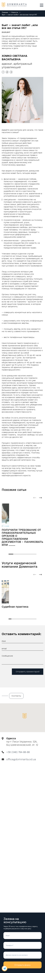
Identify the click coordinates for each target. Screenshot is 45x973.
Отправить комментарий (28, 672)
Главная (5, 12)
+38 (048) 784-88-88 (18, 754)
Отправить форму (22, 965)
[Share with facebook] (3, 72)
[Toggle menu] (41, 5)
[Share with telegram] (11, 72)
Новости (14, 12)
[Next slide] (40, 500)
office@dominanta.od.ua (21, 761)
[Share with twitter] (7, 72)
